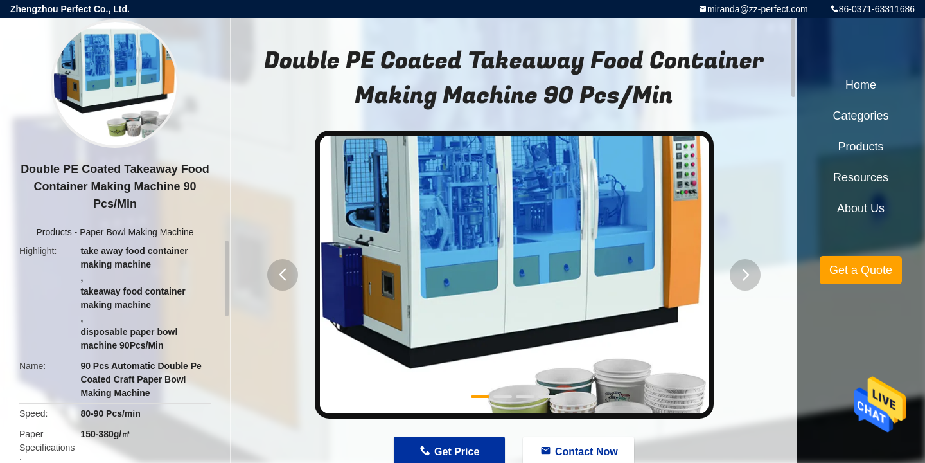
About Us (861, 208)
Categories (860, 115)
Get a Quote (860, 270)
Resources (860, 177)
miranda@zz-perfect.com (757, 9)
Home (860, 84)
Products (53, 232)
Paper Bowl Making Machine (136, 232)
